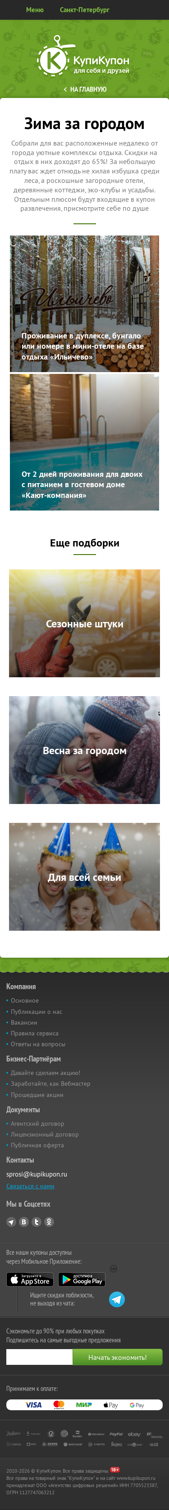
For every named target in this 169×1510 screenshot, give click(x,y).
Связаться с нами (30, 1186)
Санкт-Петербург (85, 9)
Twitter (36, 1222)
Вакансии (24, 1022)
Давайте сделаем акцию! (45, 1073)
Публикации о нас (36, 1012)
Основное (25, 1000)
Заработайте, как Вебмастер (51, 1083)
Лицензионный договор (45, 1134)
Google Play (81, 1279)
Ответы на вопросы (38, 1044)
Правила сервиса (35, 1033)
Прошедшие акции (37, 1095)
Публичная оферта (37, 1145)
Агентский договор (37, 1123)
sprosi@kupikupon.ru (36, 1174)
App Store (30, 1279)
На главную (88, 89)
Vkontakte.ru (24, 1222)
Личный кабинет (159, 10)
